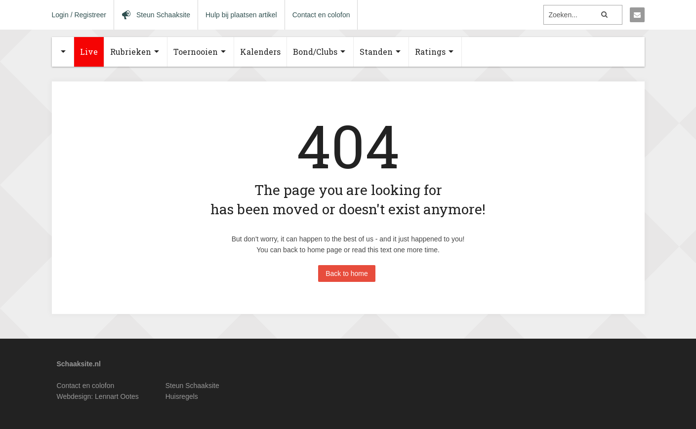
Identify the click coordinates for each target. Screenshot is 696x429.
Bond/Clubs (315, 51)
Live (89, 51)
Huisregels (181, 396)
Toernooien (195, 51)
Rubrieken (130, 51)
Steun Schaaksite (192, 386)
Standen (376, 51)
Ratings (430, 51)
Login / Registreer (79, 15)
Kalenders (260, 51)
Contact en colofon (321, 15)
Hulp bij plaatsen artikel (241, 15)
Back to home (347, 273)
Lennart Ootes (117, 396)
